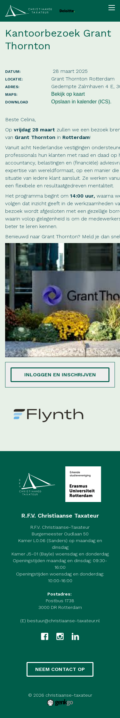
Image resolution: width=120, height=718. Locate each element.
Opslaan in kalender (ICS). (81, 101)
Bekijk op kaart (68, 94)
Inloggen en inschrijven (60, 375)
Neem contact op (60, 669)
